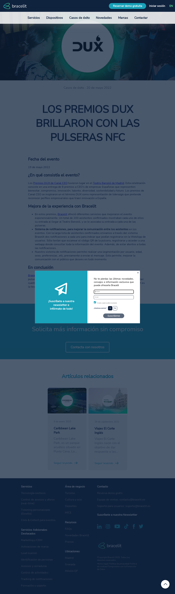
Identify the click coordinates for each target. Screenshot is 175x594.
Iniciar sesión (157, 6)
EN (171, 6)
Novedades (104, 18)
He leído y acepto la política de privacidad (107, 303)
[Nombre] (114, 292)
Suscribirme (113, 315)
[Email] (114, 297)
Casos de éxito (79, 18)
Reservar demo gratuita (127, 6)
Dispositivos (54, 18)
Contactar (140, 18)
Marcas (123, 18)
